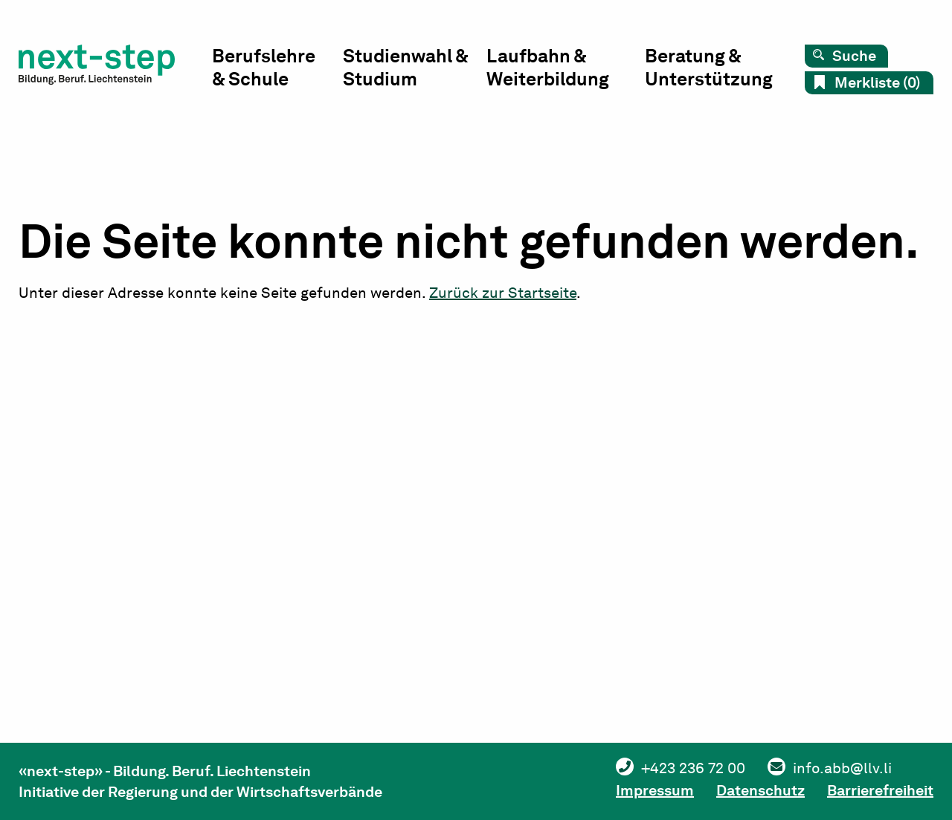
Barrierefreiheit (880, 790)
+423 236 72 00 (693, 768)
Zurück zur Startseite (502, 293)
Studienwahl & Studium (405, 67)
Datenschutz (760, 790)
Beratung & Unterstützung (709, 67)
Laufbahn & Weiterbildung (547, 67)
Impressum (655, 790)
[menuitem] (277, 71)
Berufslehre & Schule (263, 67)
